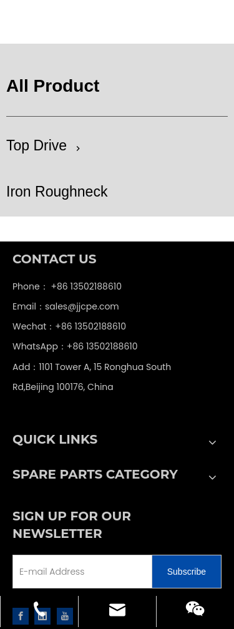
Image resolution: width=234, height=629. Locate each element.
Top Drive (36, 145)
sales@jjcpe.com (82, 306)
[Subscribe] (187, 571)
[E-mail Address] (98, 571)
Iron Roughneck (56, 191)
